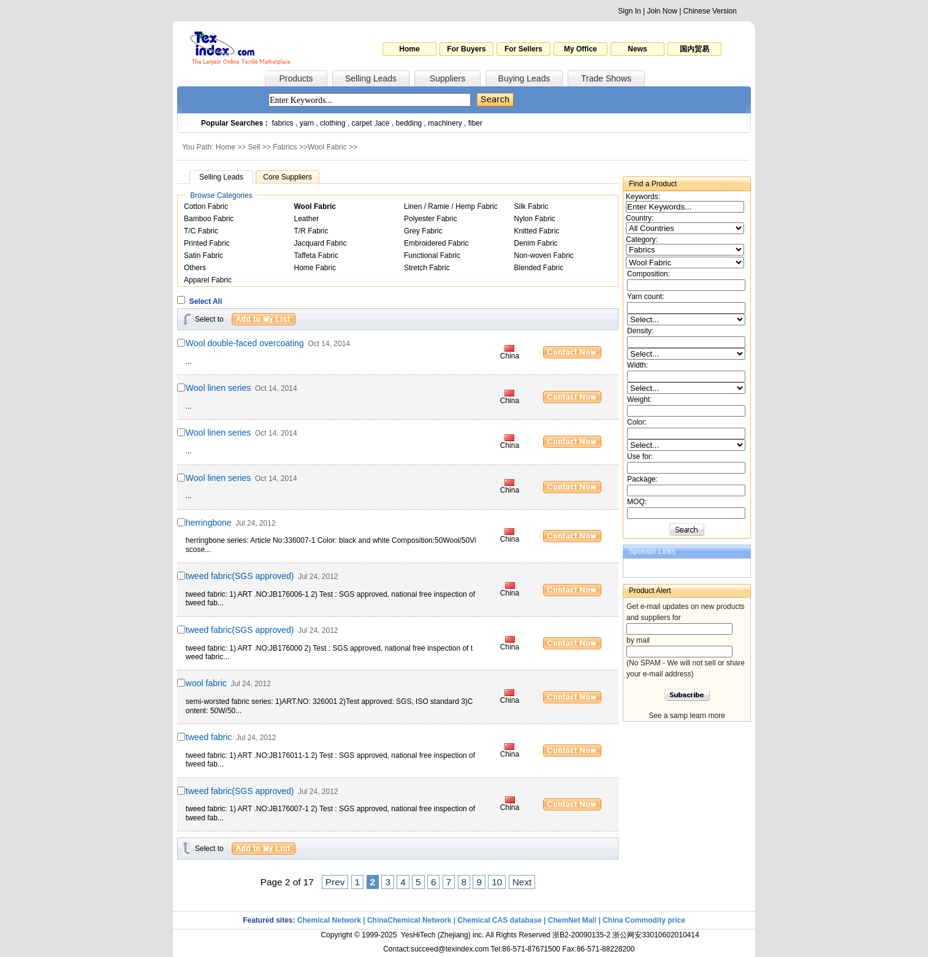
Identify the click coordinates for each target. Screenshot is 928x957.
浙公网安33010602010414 (655, 935)
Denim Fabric (536, 243)
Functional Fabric (432, 255)
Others (195, 267)
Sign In (629, 11)
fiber (475, 123)
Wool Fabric (327, 147)
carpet (362, 123)
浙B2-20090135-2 (581, 935)
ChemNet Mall (572, 920)
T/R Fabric (311, 231)
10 (497, 882)
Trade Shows (606, 78)
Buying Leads (524, 78)
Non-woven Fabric (544, 255)
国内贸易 (694, 49)
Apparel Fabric (208, 280)
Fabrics (285, 147)
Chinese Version (710, 11)
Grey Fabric (423, 231)
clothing (332, 123)
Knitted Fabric (537, 231)
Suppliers (447, 78)
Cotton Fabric (206, 206)
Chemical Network (330, 920)
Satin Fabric (203, 255)
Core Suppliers (287, 177)
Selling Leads (371, 78)
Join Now (662, 11)
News (637, 49)
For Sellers (523, 49)
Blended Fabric (539, 267)
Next (522, 882)
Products (296, 78)
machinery (445, 123)
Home (409, 49)
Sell (254, 147)
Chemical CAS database (499, 920)
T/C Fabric (201, 231)
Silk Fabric (531, 206)
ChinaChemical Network (409, 920)
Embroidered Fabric (436, 243)
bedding (409, 123)
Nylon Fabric (534, 218)
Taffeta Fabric (316, 255)
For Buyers (466, 49)
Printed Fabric (207, 243)
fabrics (282, 123)
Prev (335, 882)
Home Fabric (315, 267)
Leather (306, 218)
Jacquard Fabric (320, 243)
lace (383, 123)
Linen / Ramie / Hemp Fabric (451, 206)
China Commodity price (644, 920)
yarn (307, 123)
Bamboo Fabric (209, 218)
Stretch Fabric (427, 267)
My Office (580, 49)
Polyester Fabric (430, 218)
